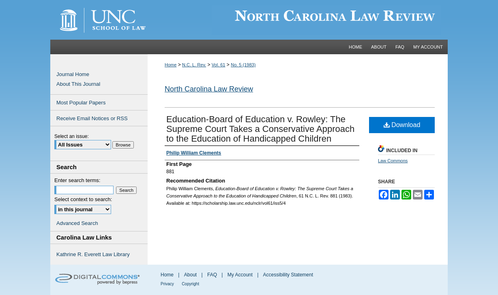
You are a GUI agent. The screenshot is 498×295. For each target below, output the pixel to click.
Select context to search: (83, 199)
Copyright (190, 284)
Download (402, 124)
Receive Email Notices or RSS (92, 118)
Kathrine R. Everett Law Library (93, 254)
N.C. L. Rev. (194, 64)
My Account (240, 275)
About (190, 275)
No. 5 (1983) (243, 64)
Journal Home (72, 74)
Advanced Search (77, 223)
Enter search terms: (77, 180)
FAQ (212, 275)
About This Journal (78, 84)
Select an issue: (71, 136)
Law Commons (393, 160)
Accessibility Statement (288, 275)
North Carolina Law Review (209, 89)
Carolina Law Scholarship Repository (298, 20)
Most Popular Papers (80, 103)
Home (170, 64)
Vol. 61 (218, 64)
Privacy (167, 284)
